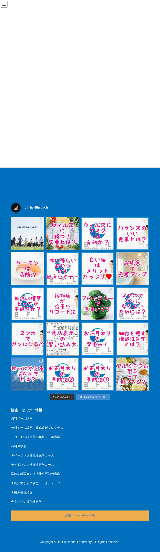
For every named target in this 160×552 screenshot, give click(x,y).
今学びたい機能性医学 (26, 501)
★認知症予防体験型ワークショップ (35, 483)
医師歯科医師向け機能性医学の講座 (35, 474)
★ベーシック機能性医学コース (32, 455)
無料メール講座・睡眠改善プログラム (37, 427)
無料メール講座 (22, 418)
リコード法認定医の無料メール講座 (35, 437)
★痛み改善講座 (22, 492)
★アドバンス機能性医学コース (32, 464)
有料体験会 (18, 446)
